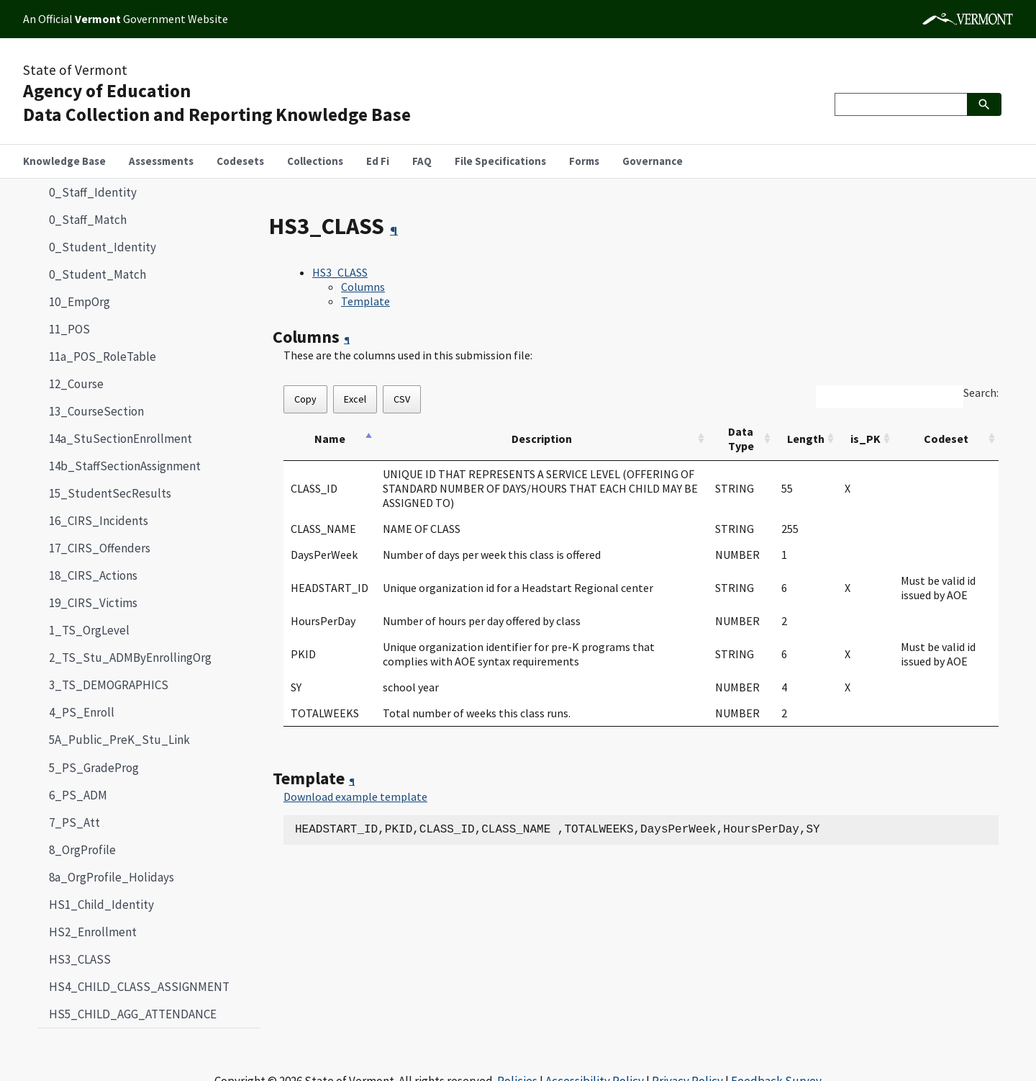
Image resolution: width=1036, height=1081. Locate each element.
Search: (981, 392)
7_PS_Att (74, 822)
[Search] (901, 104)
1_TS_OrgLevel (89, 630)
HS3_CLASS (74, 959)
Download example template (355, 796)
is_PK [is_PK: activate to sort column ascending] (865, 438)
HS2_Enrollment (93, 932)
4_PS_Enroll (81, 712)
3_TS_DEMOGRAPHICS (108, 685)
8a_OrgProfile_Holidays (111, 877)
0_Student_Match (97, 274)
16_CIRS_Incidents (98, 521)
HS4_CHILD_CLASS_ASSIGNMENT (139, 987)
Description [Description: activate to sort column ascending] (542, 438)
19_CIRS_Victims (93, 603)
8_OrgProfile (82, 850)
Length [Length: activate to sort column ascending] (805, 438)
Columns (363, 286)
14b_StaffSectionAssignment (125, 466)
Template (365, 301)
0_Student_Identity (102, 247)
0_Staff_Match (88, 220)
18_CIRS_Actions (93, 575)
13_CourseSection (96, 411)
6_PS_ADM (78, 795)
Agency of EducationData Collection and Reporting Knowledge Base (217, 102)
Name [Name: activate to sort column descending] (329, 438)
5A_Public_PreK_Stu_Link (119, 740)
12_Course (76, 384)
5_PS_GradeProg (94, 768)
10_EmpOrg (79, 302)
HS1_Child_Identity (101, 904)
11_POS (69, 329)
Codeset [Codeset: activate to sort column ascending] (946, 438)
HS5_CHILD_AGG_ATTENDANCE (133, 1014)
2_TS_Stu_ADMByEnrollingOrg (130, 657)
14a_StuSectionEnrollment (120, 439)
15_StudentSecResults (110, 493)
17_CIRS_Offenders (99, 548)
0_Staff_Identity (93, 192)
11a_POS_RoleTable (102, 356)
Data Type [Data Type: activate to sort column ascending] (741, 438)
